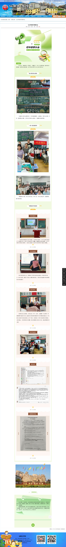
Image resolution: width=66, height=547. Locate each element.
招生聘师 (45, 16)
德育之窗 (27, 16)
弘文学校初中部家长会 (20, 19)
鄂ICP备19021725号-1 (28, 540)
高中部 (63, 16)
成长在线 (39, 16)
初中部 (59, 16)
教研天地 (21, 16)
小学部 (55, 16)
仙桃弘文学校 (19, 541)
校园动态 (15, 16)
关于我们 (9, 16)
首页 (9, 19)
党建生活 (33, 16)
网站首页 (3, 16)
